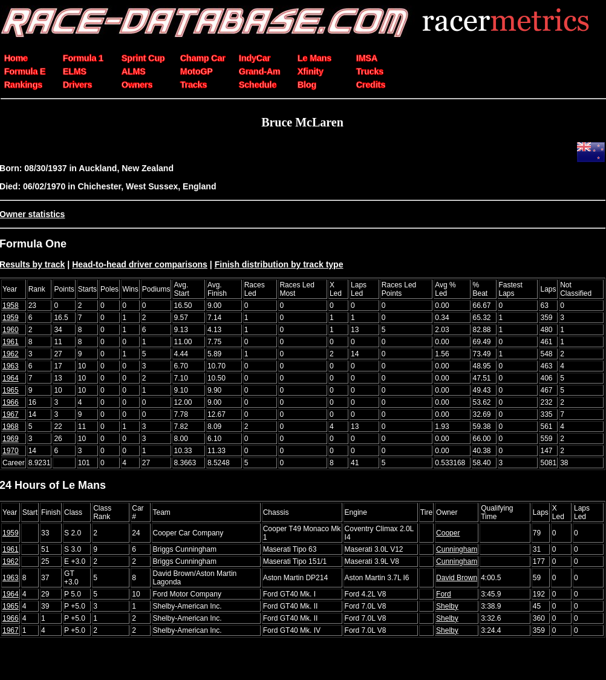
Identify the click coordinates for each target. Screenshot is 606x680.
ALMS (134, 71)
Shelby (447, 606)
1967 (10, 414)
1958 (10, 305)
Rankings (23, 85)
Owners (137, 85)
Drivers (77, 85)
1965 (10, 390)
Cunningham (456, 549)
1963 (10, 366)
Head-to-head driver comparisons (139, 264)
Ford (443, 594)
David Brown (456, 578)
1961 (10, 342)
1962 (10, 354)
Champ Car (203, 58)
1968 (10, 426)
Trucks (369, 71)
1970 (10, 450)
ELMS (74, 71)
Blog (307, 85)
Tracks (193, 85)
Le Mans (314, 58)
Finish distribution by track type (279, 264)
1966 (10, 402)
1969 (10, 438)
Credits (370, 85)
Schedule (257, 85)
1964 (10, 378)
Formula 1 (83, 58)
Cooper (448, 533)
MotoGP (196, 71)
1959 (10, 317)
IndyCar (254, 58)
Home (16, 58)
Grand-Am (259, 71)
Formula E (24, 71)
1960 (10, 329)
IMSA (366, 58)
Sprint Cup (143, 58)
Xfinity (311, 71)
